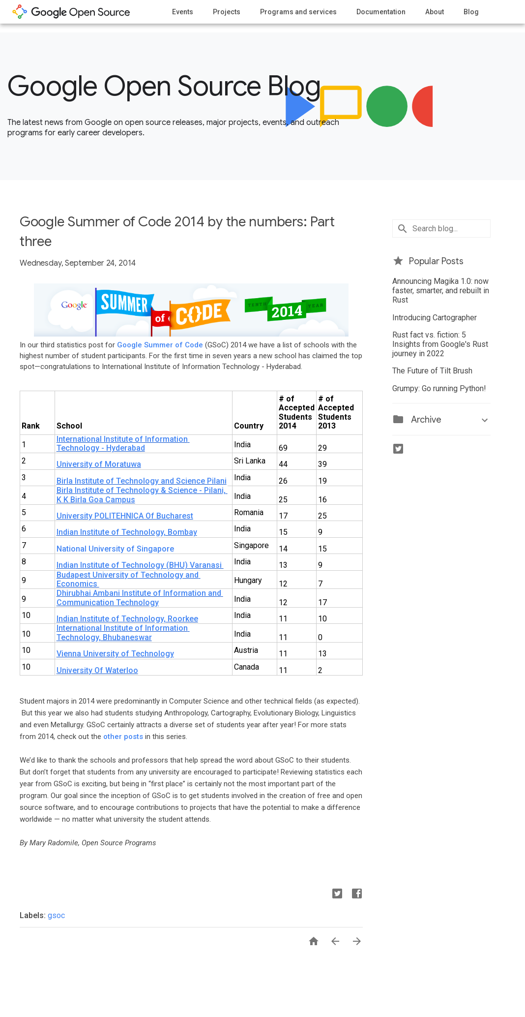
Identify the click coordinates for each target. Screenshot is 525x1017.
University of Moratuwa (99, 464)
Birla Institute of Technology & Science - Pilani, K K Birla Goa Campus (142, 495)
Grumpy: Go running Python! (439, 388)
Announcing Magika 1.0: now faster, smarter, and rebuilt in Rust (440, 291)
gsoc (56, 915)
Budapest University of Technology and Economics (129, 579)
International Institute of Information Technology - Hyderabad (123, 443)
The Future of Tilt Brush (432, 370)
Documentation (381, 12)
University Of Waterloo (97, 670)
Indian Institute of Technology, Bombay (127, 532)
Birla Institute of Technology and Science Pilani (142, 481)
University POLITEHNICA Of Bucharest (125, 516)
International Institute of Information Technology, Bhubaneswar (123, 632)
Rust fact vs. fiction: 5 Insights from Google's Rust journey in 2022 (440, 344)
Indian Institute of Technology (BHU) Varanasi (140, 565)
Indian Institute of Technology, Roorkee (127, 618)
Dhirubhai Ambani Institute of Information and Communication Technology (140, 597)
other (112, 736)
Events (182, 12)
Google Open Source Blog (164, 86)
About (434, 12)
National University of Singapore (115, 549)
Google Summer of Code (160, 344)
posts (133, 736)
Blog (471, 12)
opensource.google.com (71, 12)
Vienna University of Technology (115, 653)
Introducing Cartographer (434, 317)
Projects (226, 12)
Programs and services (298, 12)
